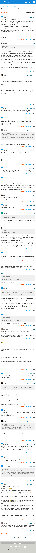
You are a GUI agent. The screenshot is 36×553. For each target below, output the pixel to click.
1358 (25, 537)
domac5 (5, 273)
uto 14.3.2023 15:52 (31, 205)
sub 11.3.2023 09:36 (31, 108)
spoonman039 (6, 288)
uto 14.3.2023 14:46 (31, 178)
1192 (14, 537)
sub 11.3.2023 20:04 (31, 130)
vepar (4, 373)
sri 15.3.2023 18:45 (31, 373)
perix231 (5, 178)
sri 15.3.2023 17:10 (31, 329)
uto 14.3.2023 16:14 (31, 213)
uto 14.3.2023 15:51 (31, 195)
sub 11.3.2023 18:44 (31, 118)
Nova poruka (4, 12)
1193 (17, 537)
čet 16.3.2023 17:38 (31, 523)
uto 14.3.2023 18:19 (31, 253)
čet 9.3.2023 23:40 (31, 17)
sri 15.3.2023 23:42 (31, 421)
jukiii (4, 75)
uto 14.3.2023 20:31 (31, 264)
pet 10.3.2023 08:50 (31, 43)
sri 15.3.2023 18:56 (31, 383)
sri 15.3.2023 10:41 (31, 314)
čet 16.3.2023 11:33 (31, 457)
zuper (4, 195)
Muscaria (5, 17)
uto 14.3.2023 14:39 (31, 168)
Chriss (4, 342)
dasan (4, 168)
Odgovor (23, 39)
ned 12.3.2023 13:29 (31, 150)
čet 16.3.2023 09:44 (31, 444)
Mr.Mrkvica (6, 43)
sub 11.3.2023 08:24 (31, 75)
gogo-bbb (5, 444)
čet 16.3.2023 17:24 (31, 484)
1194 (21, 537)
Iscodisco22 (6, 264)
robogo (5, 213)
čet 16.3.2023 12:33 (31, 466)
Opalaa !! (5, 130)
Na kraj (33, 12)
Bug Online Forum (6, 2)
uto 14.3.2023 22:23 (31, 273)
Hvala (28, 39)
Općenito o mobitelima (8, 6)
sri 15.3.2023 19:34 (31, 410)
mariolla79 (5, 329)
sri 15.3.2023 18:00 (31, 342)
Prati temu (28, 12)
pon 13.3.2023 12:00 (31, 160)
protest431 (5, 118)
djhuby (4, 108)
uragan (5, 150)
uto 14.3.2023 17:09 (31, 228)
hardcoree (5, 160)
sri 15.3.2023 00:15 (31, 288)
